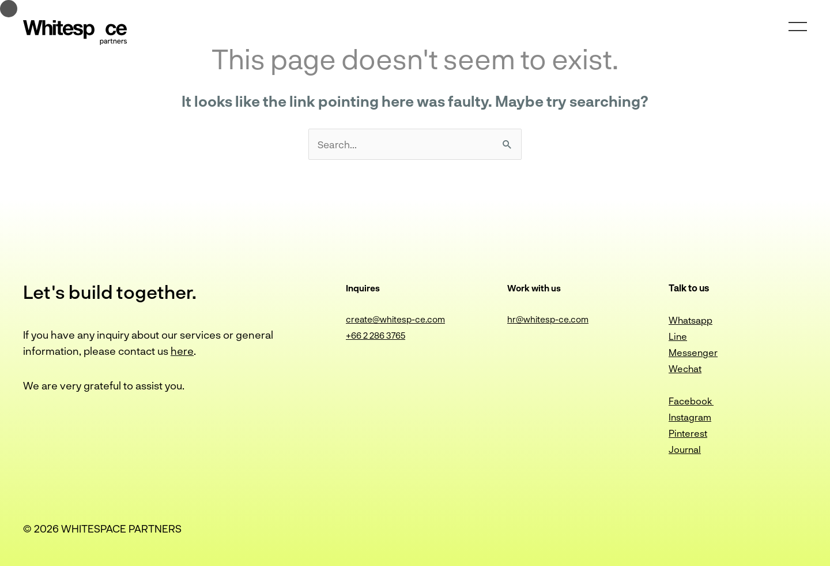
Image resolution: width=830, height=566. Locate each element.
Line (678, 336)
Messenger (693, 352)
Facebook (691, 400)
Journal (685, 449)
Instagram (690, 416)
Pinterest (688, 433)
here (182, 350)
